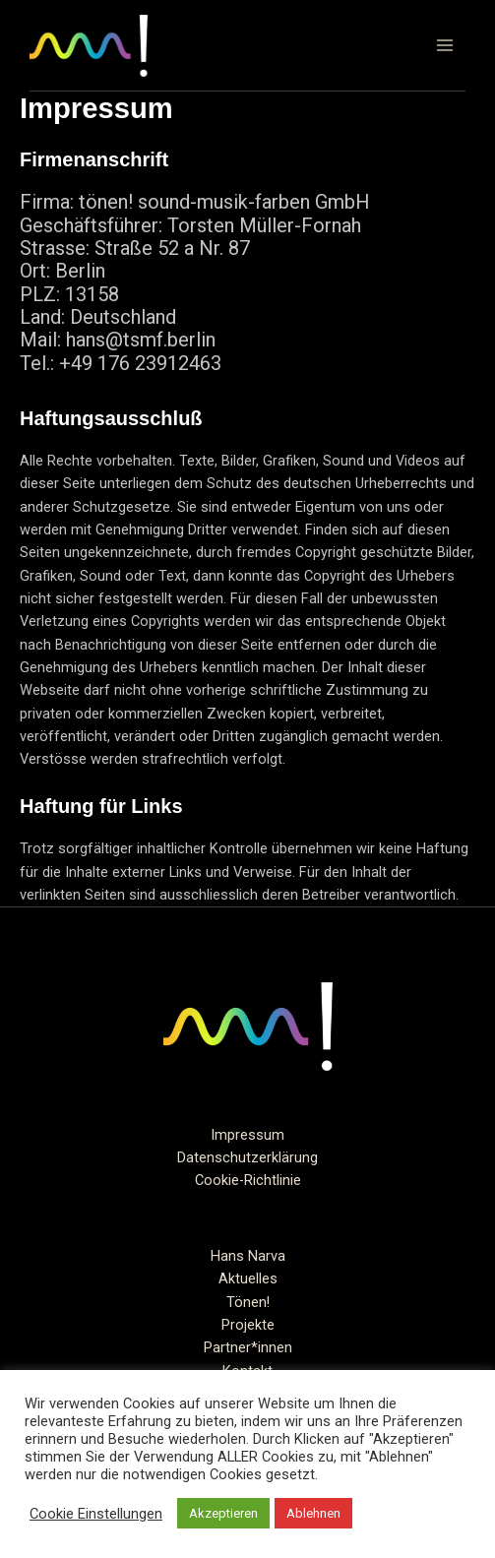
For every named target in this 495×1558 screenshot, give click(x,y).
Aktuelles (248, 1278)
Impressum (247, 1135)
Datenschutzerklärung (247, 1157)
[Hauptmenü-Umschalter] (444, 45)
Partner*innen (248, 1347)
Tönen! (248, 1302)
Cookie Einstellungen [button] (96, 1514)
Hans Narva (248, 1256)
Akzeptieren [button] (223, 1513)
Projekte (248, 1325)
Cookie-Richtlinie (248, 1180)
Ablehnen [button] (313, 1513)
